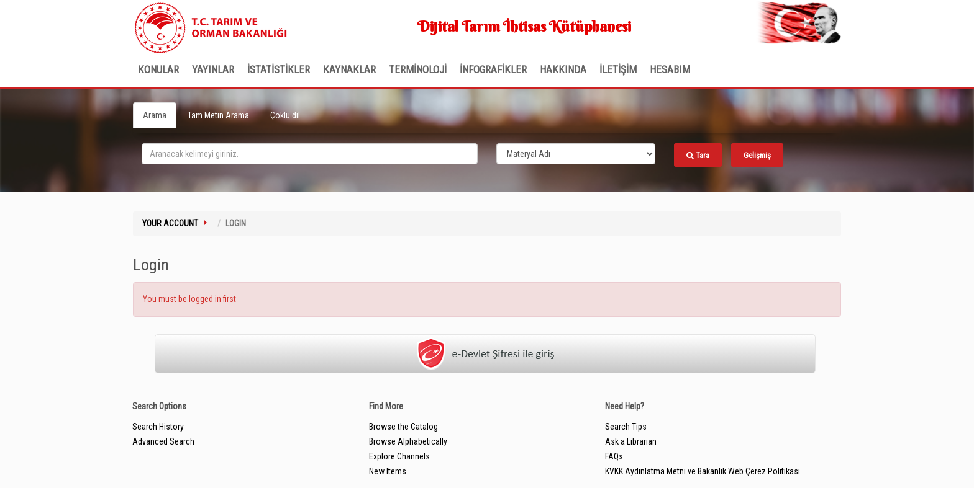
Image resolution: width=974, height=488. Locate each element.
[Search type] (575, 153)
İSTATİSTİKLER (278, 69)
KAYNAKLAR (349, 69)
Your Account (170, 223)
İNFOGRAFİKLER (493, 69)
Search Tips (626, 427)
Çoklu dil (285, 115)
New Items (387, 471)
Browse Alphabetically (408, 441)
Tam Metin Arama (218, 115)
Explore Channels (399, 456)
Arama (154, 115)
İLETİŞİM (618, 69)
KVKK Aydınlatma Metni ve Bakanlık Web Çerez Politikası (702, 471)
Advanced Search (163, 441)
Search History (158, 427)
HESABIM (670, 69)
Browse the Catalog (403, 427)
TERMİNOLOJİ (418, 69)
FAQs (614, 456)
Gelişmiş (757, 155)
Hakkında (563, 69)
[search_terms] (310, 153)
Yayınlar (213, 69)
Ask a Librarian (631, 441)
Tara (697, 155)
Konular (158, 69)
